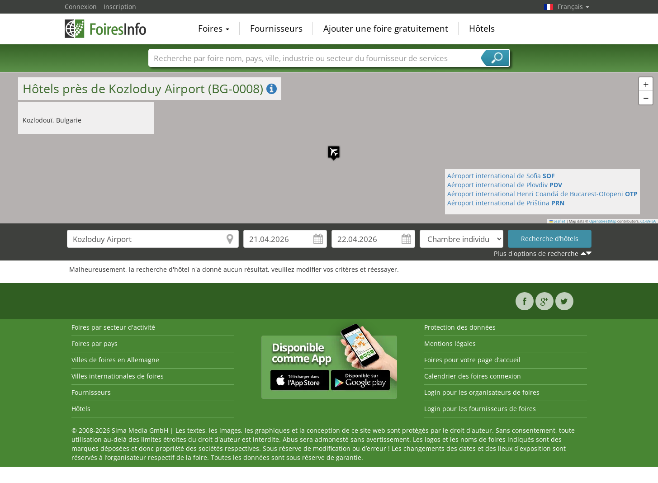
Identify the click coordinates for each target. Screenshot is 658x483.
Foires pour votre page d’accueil (472, 359)
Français (573, 6)
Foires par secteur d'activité (113, 327)
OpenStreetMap (602, 221)
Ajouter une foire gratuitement (385, 29)
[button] (329, 147)
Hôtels (482, 29)
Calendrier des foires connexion (472, 376)
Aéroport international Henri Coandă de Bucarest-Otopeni (542, 193)
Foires (213, 29)
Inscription (120, 6)
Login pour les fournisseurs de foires (480, 408)
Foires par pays (94, 343)
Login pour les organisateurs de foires (482, 392)
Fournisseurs (276, 29)
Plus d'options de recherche (536, 253)
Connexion (81, 6)
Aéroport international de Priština (505, 203)
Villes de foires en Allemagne (115, 359)
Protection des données (460, 327)
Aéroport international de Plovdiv (504, 184)
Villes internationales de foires (117, 376)
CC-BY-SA (648, 221)
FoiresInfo (110, 28)
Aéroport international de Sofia (501, 175)
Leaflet (557, 221)
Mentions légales (450, 343)
